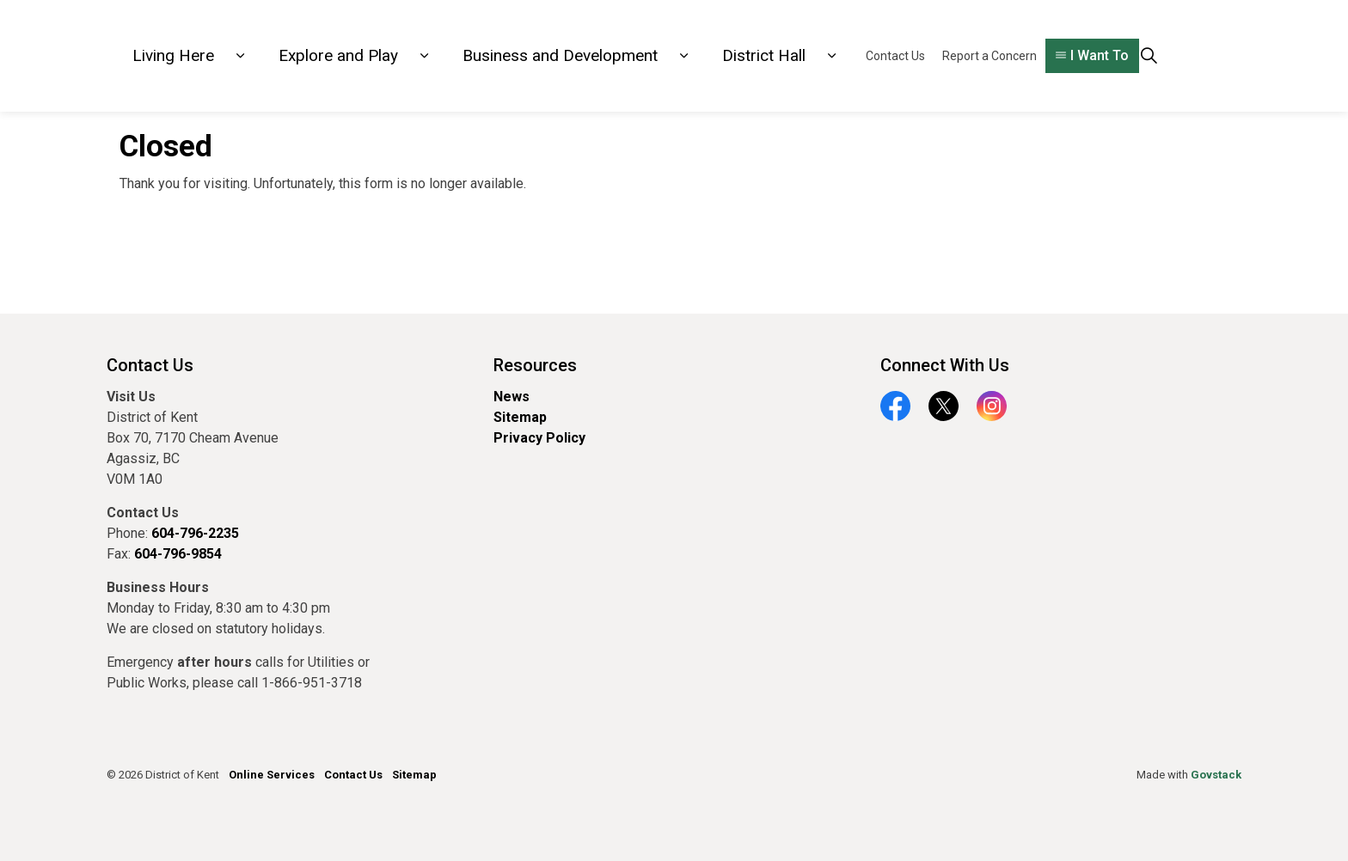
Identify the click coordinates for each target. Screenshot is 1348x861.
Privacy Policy (539, 438)
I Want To (1092, 56)
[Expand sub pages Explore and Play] (424, 56)
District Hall (764, 55)
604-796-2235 (195, 533)
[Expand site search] (1148, 55)
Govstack (1216, 774)
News (511, 396)
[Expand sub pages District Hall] (831, 56)
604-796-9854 (178, 554)
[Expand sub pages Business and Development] (683, 56)
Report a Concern (989, 56)
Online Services (272, 774)
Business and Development (560, 55)
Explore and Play (338, 55)
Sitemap (520, 417)
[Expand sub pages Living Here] (240, 56)
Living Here (173, 55)
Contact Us (895, 56)
